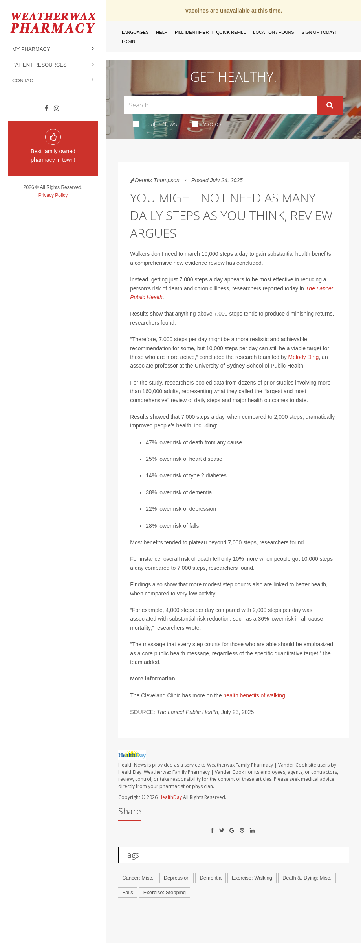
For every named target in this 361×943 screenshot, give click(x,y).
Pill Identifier (192, 32)
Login (128, 41)
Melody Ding (303, 357)
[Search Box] (220, 105)
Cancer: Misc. (137, 878)
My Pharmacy (31, 49)
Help (161, 32)
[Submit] (330, 105)
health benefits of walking (254, 695)
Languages (135, 32)
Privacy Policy (53, 195)
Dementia (211, 878)
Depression (177, 878)
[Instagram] (56, 108)
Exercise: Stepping (164, 892)
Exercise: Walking (252, 878)
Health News (155, 124)
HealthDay (170, 797)
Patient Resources (39, 65)
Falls (127, 892)
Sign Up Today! (319, 32)
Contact (24, 80)
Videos (207, 124)
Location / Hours (273, 32)
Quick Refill (231, 32)
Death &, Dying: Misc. (307, 878)
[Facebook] (46, 108)
